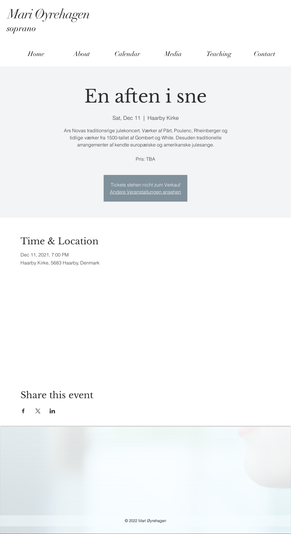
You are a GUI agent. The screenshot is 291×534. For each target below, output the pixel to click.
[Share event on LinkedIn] (52, 411)
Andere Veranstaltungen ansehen (145, 192)
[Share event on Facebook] (23, 411)
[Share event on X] (38, 411)
